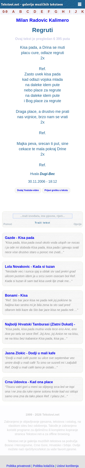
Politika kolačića (43, 466)
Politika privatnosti (18, 466)
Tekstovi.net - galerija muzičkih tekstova (32, 4)
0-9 (5, 11)
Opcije (78, 224)
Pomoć (7, 224)
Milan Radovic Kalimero (42, 20)
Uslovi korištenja (68, 466)
